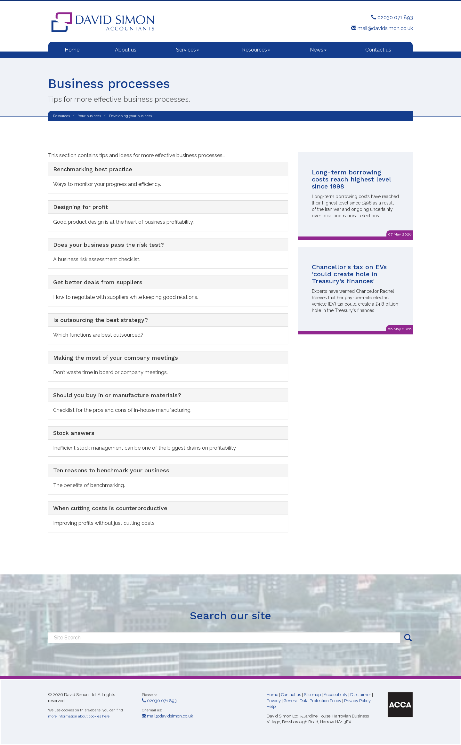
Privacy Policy (357, 700)
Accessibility (335, 694)
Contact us (378, 50)
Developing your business (130, 116)
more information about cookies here (78, 716)
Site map (312, 694)
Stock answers (73, 432)
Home (72, 50)
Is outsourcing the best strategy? (100, 319)
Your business (89, 116)
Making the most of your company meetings (115, 357)
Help (271, 706)
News (318, 50)
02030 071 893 (392, 17)
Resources (256, 50)
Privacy (274, 700)
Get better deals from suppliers (97, 282)
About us (125, 50)
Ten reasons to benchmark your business (111, 470)
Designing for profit (80, 207)
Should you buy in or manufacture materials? (117, 395)
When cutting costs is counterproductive (110, 508)
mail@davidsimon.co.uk (382, 28)
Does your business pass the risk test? (108, 244)
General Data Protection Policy (312, 700)
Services (187, 50)
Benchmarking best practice (92, 169)
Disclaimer (360, 694)
